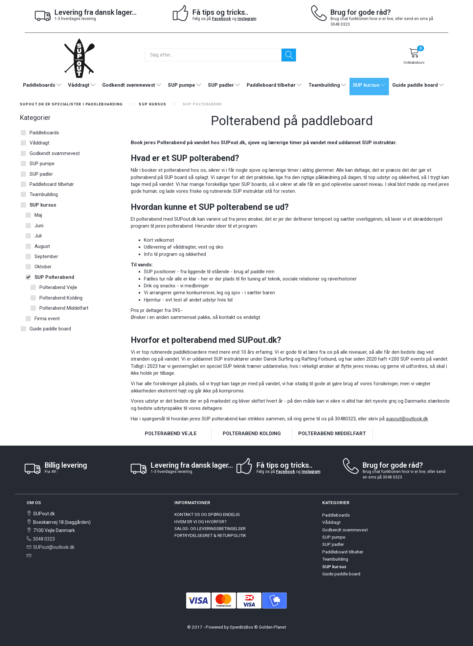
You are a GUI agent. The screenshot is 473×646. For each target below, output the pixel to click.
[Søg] (289, 55)
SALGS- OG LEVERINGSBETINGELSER (210, 528)
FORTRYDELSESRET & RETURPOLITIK (210, 535)
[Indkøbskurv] (414, 57)
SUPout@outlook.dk (54, 547)
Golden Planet (272, 627)
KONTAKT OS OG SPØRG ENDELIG (207, 514)
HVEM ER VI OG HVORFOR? (200, 521)
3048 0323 (44, 539)
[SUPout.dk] (79, 57)
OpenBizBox (241, 627)
